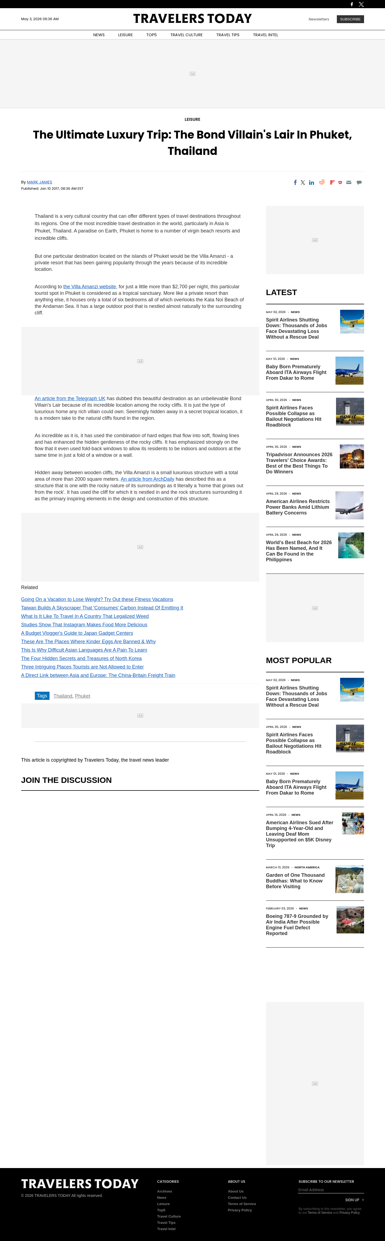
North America (307, 867)
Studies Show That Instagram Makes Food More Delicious (84, 624)
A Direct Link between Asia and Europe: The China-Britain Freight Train (98, 675)
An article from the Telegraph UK (70, 398)
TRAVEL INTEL (265, 35)
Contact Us (237, 1198)
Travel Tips (166, 1223)
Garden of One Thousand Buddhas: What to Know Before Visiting (295, 880)
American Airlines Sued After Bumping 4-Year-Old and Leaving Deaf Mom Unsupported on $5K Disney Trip (300, 834)
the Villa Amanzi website (89, 286)
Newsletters (319, 19)
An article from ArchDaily (147, 479)
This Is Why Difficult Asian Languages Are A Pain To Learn (84, 650)
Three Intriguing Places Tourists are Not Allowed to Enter (82, 667)
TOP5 (151, 35)
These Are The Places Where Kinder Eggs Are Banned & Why (88, 641)
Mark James (39, 182)
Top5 (161, 1210)
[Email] (348, 182)
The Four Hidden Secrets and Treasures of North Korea (81, 658)
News (295, 312)
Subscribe (350, 19)
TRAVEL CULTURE (186, 35)
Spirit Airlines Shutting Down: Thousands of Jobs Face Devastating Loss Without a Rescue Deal (296, 328)
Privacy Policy (240, 1210)
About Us (236, 1191)
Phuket (82, 696)
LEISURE (125, 35)
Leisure (192, 119)
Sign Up (352, 1200)
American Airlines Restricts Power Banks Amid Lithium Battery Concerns (298, 507)
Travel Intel (166, 1229)
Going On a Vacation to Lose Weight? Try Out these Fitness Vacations (97, 599)
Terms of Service (242, 1204)
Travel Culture (169, 1216)
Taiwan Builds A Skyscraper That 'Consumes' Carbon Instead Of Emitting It (102, 608)
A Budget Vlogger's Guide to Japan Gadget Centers (77, 633)
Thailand (63, 696)
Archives (164, 1191)
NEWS (99, 35)
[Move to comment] (359, 182)
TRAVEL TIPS (227, 35)
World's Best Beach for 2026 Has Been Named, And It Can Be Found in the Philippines (299, 551)
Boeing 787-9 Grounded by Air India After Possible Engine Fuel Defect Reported (297, 925)
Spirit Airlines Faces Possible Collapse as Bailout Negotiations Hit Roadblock (294, 416)
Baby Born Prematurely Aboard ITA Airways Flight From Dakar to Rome (296, 372)
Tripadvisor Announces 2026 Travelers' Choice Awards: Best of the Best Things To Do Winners (299, 463)
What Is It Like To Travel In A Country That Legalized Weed (85, 616)
